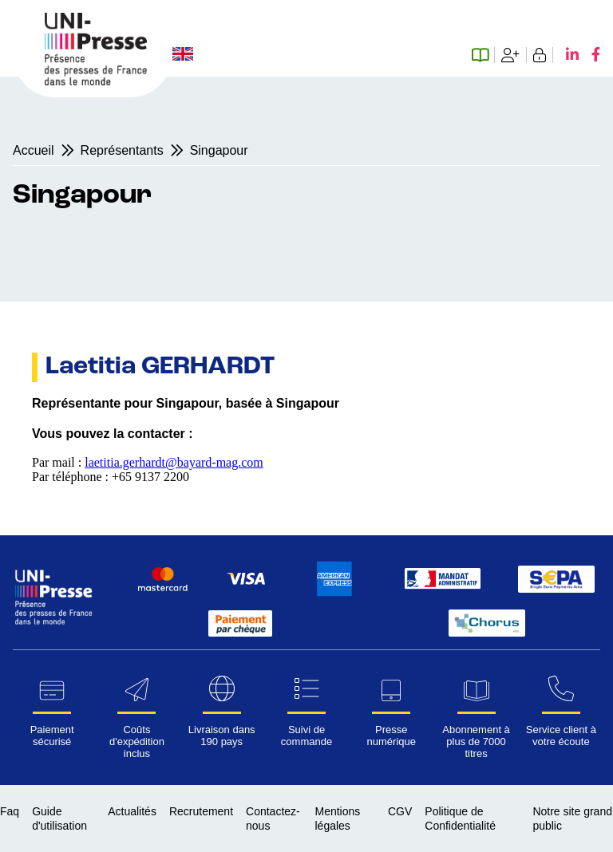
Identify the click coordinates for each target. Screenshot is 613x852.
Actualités (132, 811)
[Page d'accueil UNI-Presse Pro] (96, 81)
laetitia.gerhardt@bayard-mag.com (174, 462)
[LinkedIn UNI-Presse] (566, 55)
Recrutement (201, 811)
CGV (400, 811)
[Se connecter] (540, 55)
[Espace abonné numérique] (483, 55)
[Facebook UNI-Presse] (589, 55)
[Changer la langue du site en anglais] (182, 55)
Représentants (122, 150)
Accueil (33, 150)
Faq (9, 811)
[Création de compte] (511, 55)
